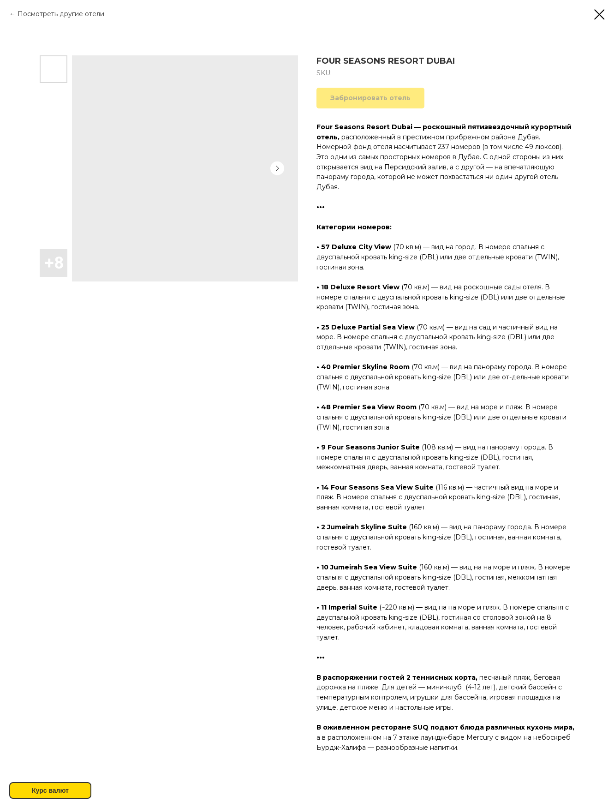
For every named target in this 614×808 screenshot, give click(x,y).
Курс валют (50, 790)
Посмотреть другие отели (61, 14)
